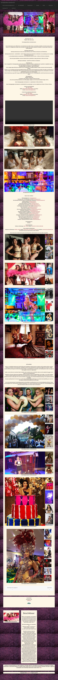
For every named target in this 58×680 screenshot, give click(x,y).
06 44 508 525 (40, 226)
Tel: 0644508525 (21, 5)
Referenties (51, 5)
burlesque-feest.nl (35, 203)
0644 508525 (31, 88)
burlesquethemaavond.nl (35, 211)
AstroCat (28, 672)
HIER (40, 667)
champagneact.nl (35, 218)
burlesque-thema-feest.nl (33, 213)
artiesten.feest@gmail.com (30, 89)
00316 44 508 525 (34, 229)
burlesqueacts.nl (33, 202)
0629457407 (25, 94)
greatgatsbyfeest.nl (38, 214)
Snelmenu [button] (14, 8)
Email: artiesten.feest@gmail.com (8, 5)
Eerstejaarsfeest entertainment (8, 2)
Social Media (29, 598)
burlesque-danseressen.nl (35, 204)
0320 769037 (29, 87)
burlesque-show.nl (37, 205)
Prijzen (44, 5)
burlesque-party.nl (32, 201)
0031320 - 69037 (17, 229)
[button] (12, 588)
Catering (37, 5)
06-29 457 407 (34, 226)
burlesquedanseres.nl (33, 210)
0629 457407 (25, 88)
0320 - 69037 (26, 226)
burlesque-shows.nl (35, 212)
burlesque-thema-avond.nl (36, 209)
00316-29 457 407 (27, 229)
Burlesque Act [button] (5, 8)
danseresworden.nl (36, 219)
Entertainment (30, 5)
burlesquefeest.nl (33, 208)
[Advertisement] (29, 677)
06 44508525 (31, 94)
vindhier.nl (29, 600)
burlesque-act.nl (37, 199)
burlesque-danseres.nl (40, 200)
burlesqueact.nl (36, 217)
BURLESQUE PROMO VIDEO (29, 112)
